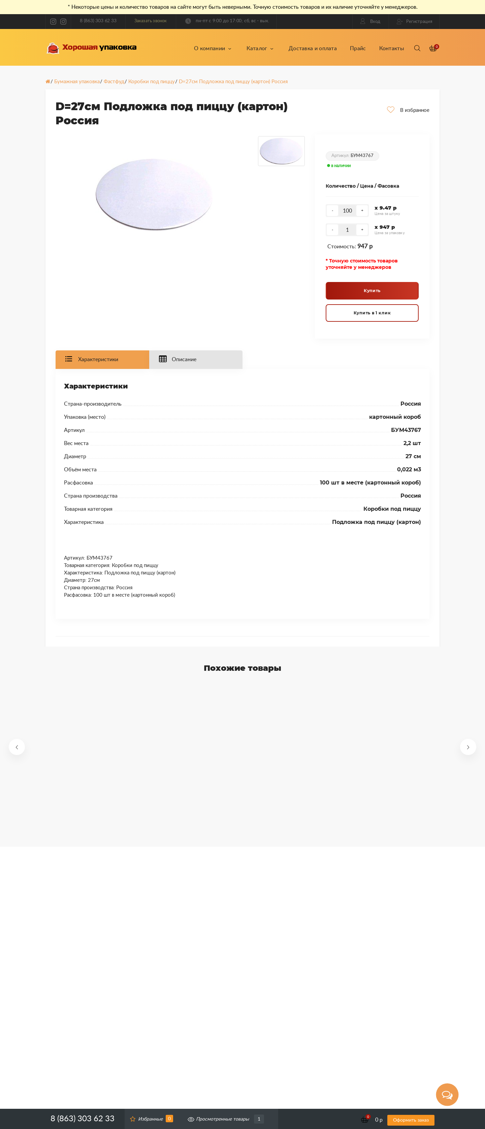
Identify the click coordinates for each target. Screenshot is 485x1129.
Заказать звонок (150, 21)
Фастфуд (114, 81)
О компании (212, 48)
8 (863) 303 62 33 (98, 21)
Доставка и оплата (313, 48)
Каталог (260, 48)
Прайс (358, 48)
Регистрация (414, 21)
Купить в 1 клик (372, 312)
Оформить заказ (411, 1120)
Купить (372, 290)
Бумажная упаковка (77, 81)
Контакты (391, 48)
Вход (370, 21)
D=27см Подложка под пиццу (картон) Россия (233, 81)
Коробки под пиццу (151, 81)
